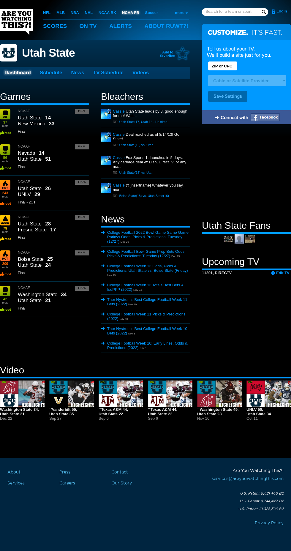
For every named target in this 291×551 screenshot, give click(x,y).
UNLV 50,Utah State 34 (258, 411)
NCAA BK (107, 12)
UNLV (24, 194)
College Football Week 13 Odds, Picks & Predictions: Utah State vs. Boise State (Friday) (147, 268)
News (77, 72)
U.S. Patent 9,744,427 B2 (262, 501)
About (166, 26)
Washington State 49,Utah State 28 (218, 411)
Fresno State (32, 230)
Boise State (31, 259)
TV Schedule (108, 72)
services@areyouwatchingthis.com (248, 479)
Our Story (121, 483)
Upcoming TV (230, 261)
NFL (46, 12)
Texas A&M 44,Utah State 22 (113, 411)
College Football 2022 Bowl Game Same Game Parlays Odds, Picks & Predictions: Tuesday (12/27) (148, 237)
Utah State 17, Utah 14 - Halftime (143, 122)
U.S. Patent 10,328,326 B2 (261, 509)
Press (64, 472)
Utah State (48, 53)
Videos (140, 72)
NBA (75, 12)
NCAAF (24, 111)
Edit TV (283, 273)
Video (12, 370)
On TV (88, 26)
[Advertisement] (246, 173)
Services (16, 483)
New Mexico (31, 124)
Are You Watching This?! (16, 22)
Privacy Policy (269, 523)
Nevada (26, 153)
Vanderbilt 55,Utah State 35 (63, 411)
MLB (60, 12)
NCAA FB (130, 12)
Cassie (119, 111)
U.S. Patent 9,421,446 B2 (262, 493)
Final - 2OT (27, 202)
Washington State (38, 294)
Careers (67, 483)
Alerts (120, 26)
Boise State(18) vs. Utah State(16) (144, 196)
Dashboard (17, 72)
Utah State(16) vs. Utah (136, 145)
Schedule (51, 72)
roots (5, 123)
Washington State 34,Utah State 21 (19, 411)
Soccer (151, 12)
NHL (89, 12)
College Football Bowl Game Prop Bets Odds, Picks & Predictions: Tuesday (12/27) (146, 253)
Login (281, 11)
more (179, 12)
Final (82, 111)
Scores (55, 26)
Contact (119, 472)
